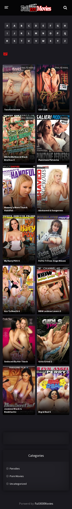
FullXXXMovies (44, 503)
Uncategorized (18, 483)
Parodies (15, 468)
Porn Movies (17, 476)
